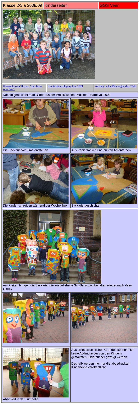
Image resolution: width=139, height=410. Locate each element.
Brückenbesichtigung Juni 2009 (65, 86)
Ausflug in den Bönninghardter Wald (115, 86)
